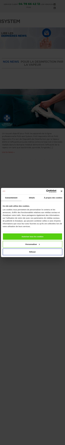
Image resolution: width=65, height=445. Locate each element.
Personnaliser (32, 244)
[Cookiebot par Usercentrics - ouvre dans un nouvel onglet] (46, 191)
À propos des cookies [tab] (53, 198)
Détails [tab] (32, 198)
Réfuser (32, 252)
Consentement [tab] (11, 198)
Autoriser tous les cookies (32, 237)
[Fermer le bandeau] (61, 191)
